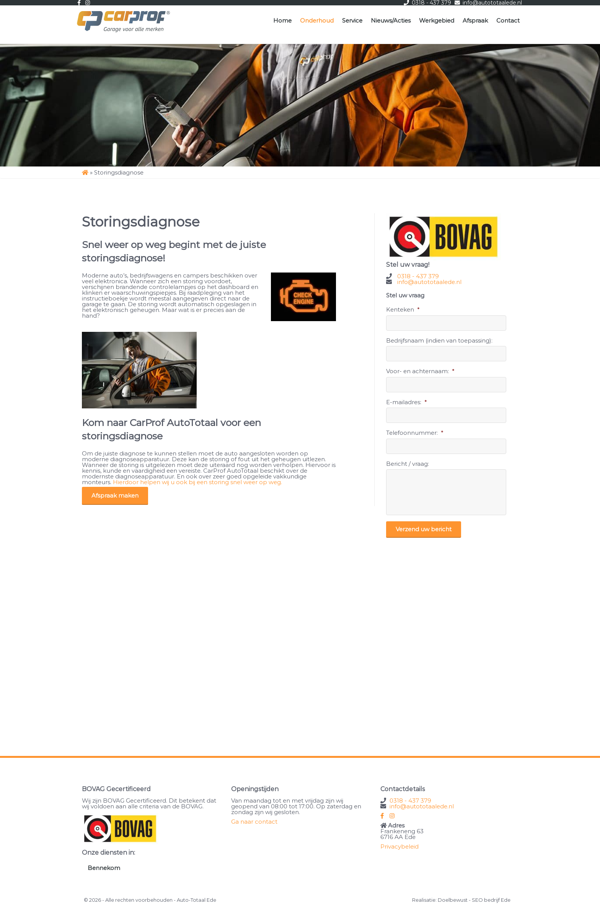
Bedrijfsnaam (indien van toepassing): (439, 340)
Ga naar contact (254, 821)
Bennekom (104, 868)
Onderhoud (317, 20)
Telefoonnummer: (414, 432)
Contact (508, 20)
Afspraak (475, 20)
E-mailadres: (406, 402)
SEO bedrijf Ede (491, 900)
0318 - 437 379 (418, 276)
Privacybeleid (399, 846)
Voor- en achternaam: (420, 371)
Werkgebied (436, 20)
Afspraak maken (115, 495)
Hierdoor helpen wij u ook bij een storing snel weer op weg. (197, 482)
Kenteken (403, 309)
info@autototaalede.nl (429, 282)
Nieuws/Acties (391, 20)
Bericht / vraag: (407, 463)
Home (282, 20)
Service (352, 20)
